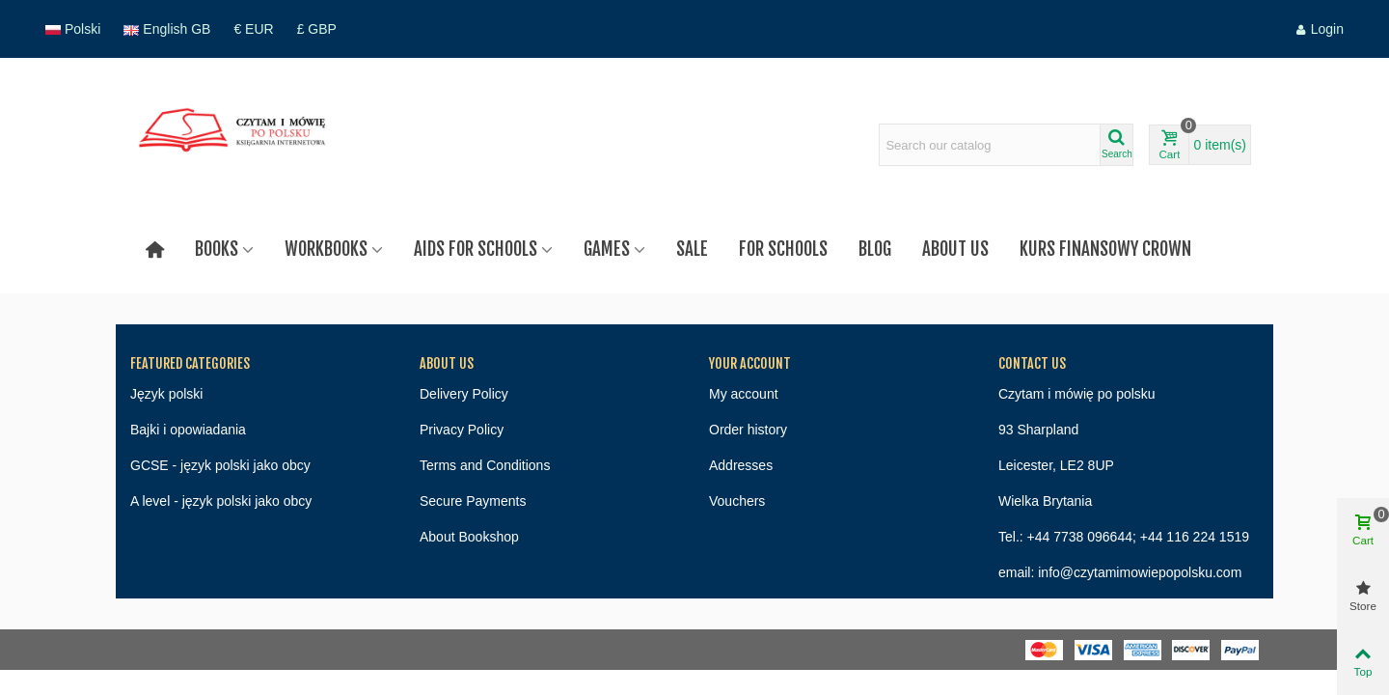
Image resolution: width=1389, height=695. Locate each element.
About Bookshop (469, 536)
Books (216, 249)
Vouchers (737, 501)
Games (607, 249)
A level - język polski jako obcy (221, 501)
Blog (874, 249)
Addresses (741, 465)
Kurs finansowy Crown (1105, 249)
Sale (692, 249)
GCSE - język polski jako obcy (220, 465)
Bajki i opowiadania (188, 429)
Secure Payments (473, 501)
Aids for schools (475, 249)
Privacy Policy (462, 429)
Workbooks (326, 249)
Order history (748, 429)
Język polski (166, 394)
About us (955, 249)
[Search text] (990, 145)
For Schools (783, 249)
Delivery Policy (464, 394)
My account (743, 394)
